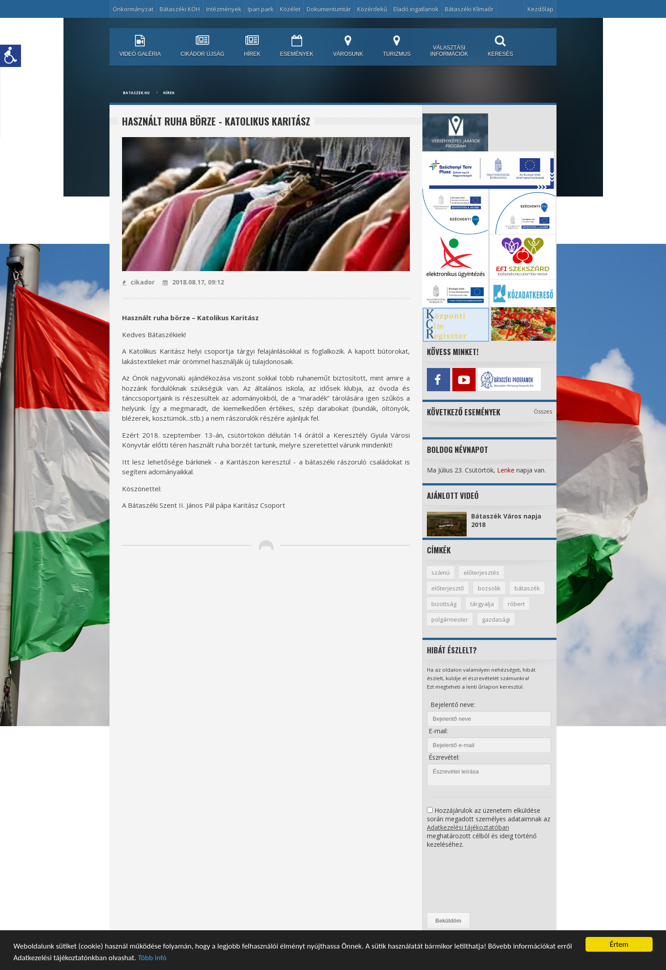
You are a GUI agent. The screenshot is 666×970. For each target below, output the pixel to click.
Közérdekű (372, 9)
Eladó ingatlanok (415, 9)
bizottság (443, 604)
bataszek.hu (136, 92)
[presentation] (463, 881)
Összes (543, 411)
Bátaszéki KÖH (180, 9)
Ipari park (261, 9)
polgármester (449, 619)
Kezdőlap (540, 9)
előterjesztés (481, 573)
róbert (516, 604)
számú (440, 573)
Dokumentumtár (329, 9)
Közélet (290, 9)
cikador (138, 282)
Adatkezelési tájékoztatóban (468, 827)
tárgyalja (482, 604)
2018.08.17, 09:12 (193, 282)
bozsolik (489, 588)
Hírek (168, 92)
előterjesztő (447, 588)
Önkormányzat (133, 9)
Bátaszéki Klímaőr (469, 9)
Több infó (152, 958)
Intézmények (223, 9)
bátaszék (527, 588)
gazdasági (496, 619)
